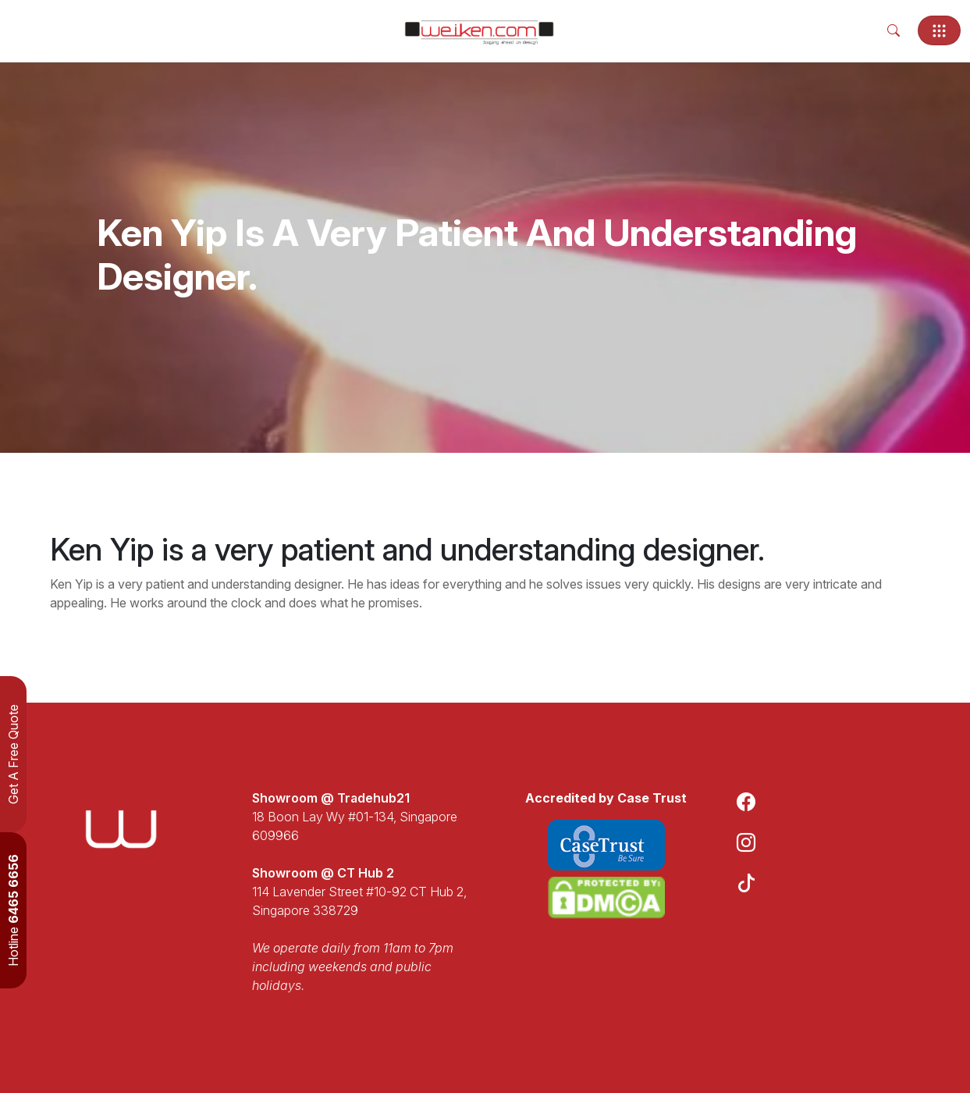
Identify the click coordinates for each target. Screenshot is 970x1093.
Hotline (13, 910)
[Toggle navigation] (939, 30)
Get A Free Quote (13, 754)
